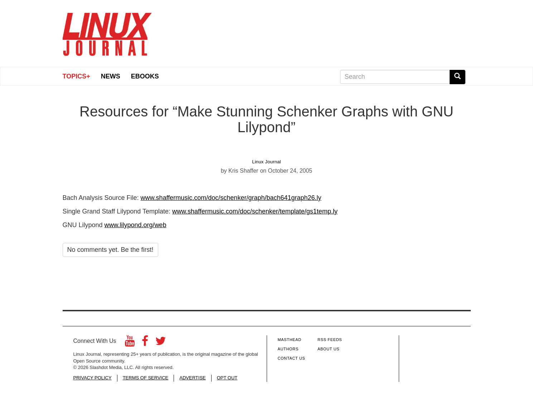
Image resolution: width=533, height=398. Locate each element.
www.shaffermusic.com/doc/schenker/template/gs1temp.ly (255, 211)
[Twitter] (160, 343)
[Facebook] (145, 343)
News (110, 76)
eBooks (145, 76)
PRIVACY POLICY (92, 377)
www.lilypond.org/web (135, 225)
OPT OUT (227, 377)
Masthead (289, 339)
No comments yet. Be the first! (110, 249)
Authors (288, 349)
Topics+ (76, 76)
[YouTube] (130, 343)
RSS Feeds (330, 339)
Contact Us (291, 358)
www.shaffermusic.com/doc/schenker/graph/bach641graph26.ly (231, 197)
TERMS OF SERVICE (146, 377)
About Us (328, 349)
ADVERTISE (192, 377)
